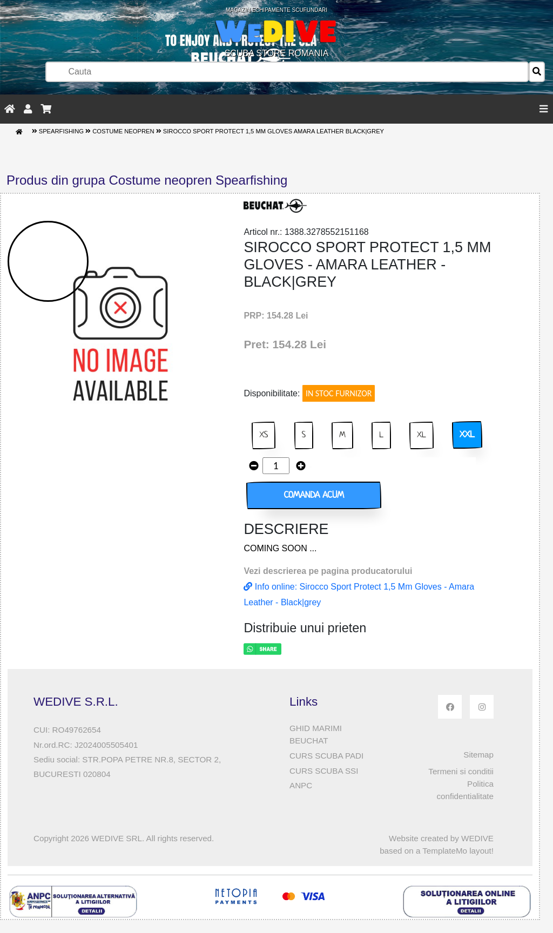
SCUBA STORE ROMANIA (276, 32)
